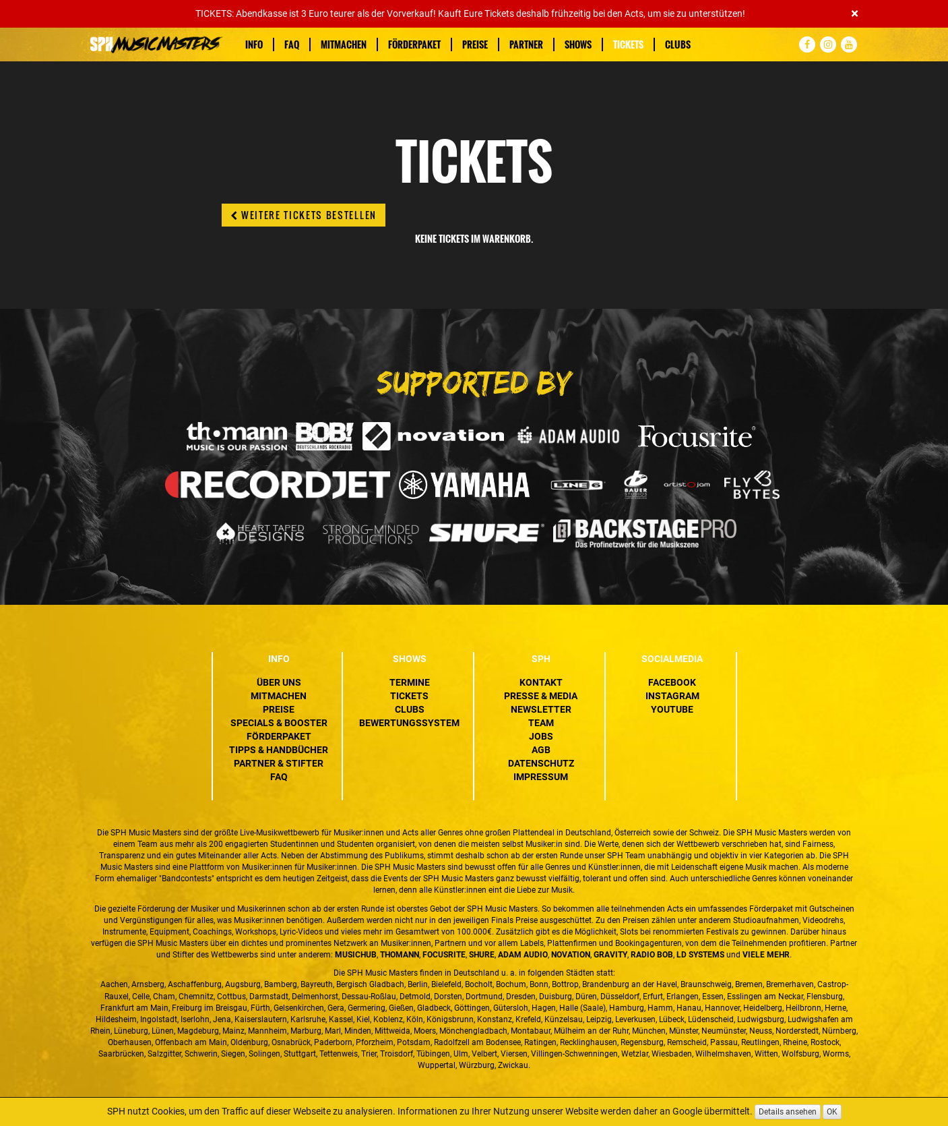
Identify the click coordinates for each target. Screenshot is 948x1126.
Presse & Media (540, 695)
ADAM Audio (523, 954)
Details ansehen (788, 1112)
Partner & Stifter (278, 763)
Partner (526, 44)
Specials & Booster (278, 722)
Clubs (678, 44)
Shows (578, 44)
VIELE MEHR (766, 954)
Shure (482, 954)
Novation (570, 954)
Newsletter (541, 709)
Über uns (279, 682)
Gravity (610, 954)
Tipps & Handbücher (278, 749)
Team (541, 722)
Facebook (672, 682)
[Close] (854, 14)
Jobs (541, 736)
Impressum (540, 776)
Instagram (672, 695)
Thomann (399, 954)
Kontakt (541, 682)
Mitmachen (344, 44)
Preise (475, 44)
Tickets (628, 44)
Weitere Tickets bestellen (303, 215)
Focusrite (444, 954)
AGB (541, 749)
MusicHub (356, 954)
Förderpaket (414, 44)
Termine (409, 682)
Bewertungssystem (409, 722)
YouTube (672, 709)
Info (254, 44)
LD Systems (700, 954)
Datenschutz (541, 763)
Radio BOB (652, 954)
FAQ (291, 44)
